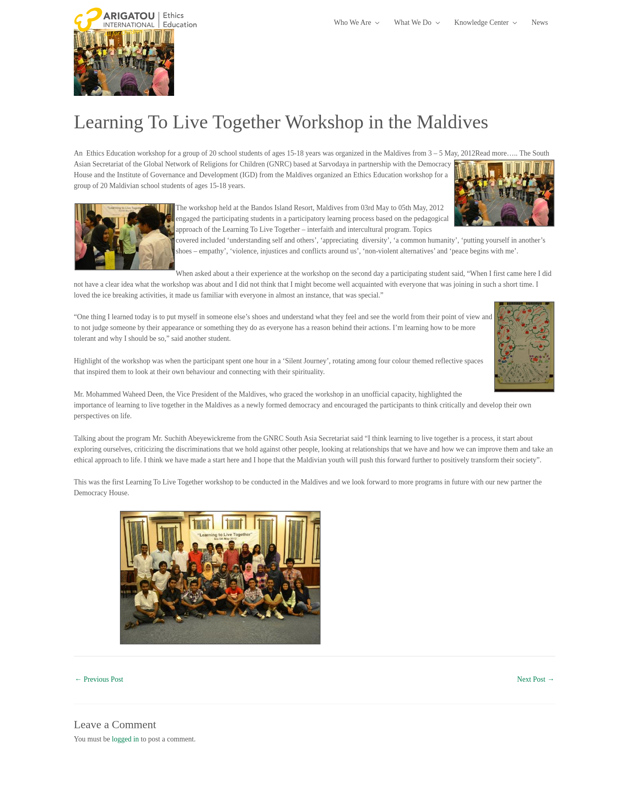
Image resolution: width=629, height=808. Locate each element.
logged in (125, 739)
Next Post (535, 679)
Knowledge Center (482, 22)
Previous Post (99, 679)
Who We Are (352, 22)
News (540, 22)
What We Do (412, 22)
